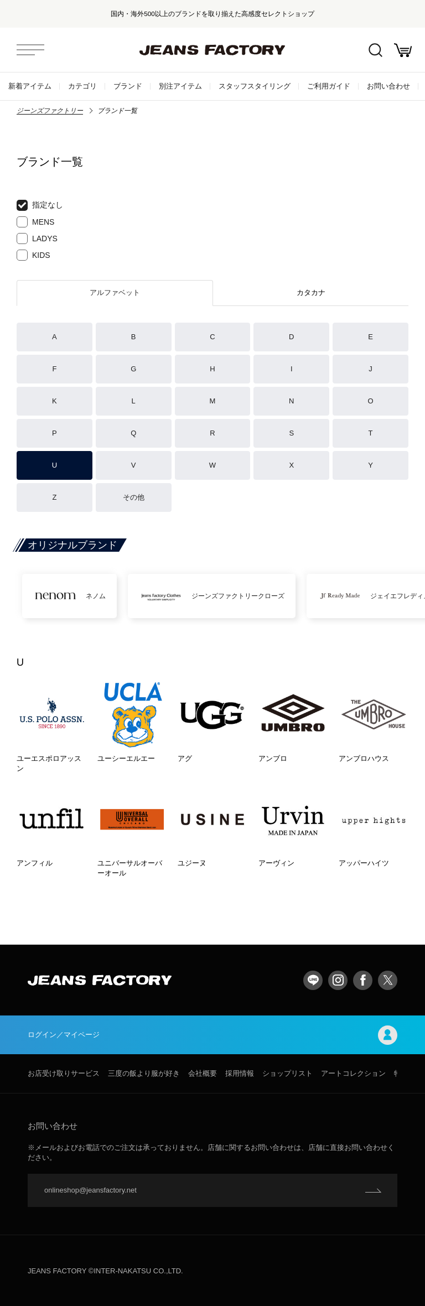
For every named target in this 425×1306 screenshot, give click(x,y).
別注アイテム (180, 86)
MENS (35, 221)
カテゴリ (82, 86)
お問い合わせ (388, 86)
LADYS (37, 238)
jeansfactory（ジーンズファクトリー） (212, 49)
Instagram (338, 980)
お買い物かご (403, 50)
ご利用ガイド (328, 86)
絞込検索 (375, 50)
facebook (362, 980)
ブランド (127, 86)
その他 (133, 497)
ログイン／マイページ (212, 1035)
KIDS (33, 255)
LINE (313, 980)
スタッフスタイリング (255, 86)
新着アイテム (29, 86)
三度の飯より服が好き (144, 1073)
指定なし (40, 205)
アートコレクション (353, 1073)
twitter (387, 980)
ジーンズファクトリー (50, 111)
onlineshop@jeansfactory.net (90, 1190)
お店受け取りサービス (64, 1073)
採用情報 (239, 1073)
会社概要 (202, 1073)
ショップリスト (287, 1073)
